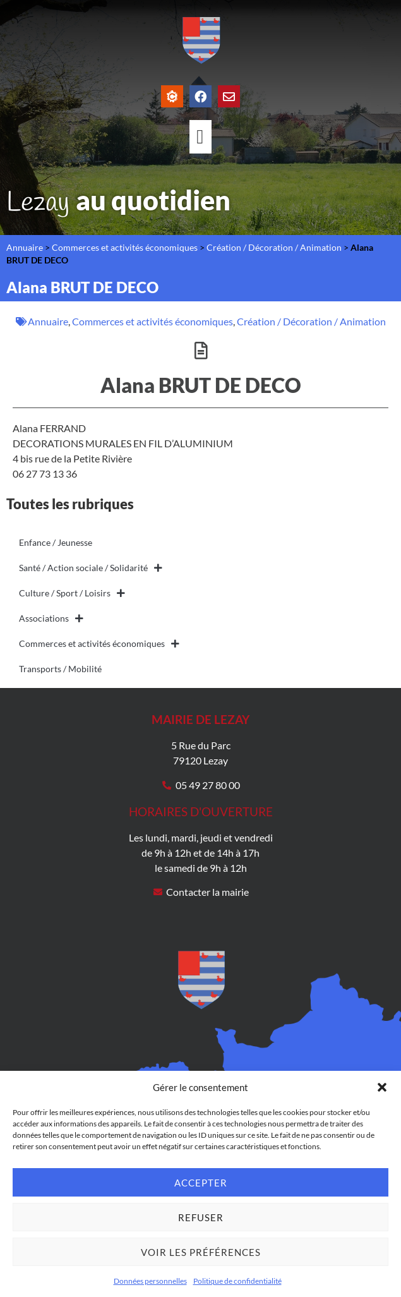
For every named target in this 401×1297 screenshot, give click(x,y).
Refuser (201, 1217)
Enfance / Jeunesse (55, 542)
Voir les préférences (201, 1252)
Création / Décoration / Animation (274, 248)
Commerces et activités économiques (125, 248)
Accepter (200, 1182)
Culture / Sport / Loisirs (72, 593)
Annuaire (24, 248)
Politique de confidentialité (237, 1281)
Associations (51, 618)
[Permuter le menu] (200, 137)
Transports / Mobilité (60, 668)
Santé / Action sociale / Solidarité (90, 568)
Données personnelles (150, 1281)
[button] (382, 1087)
